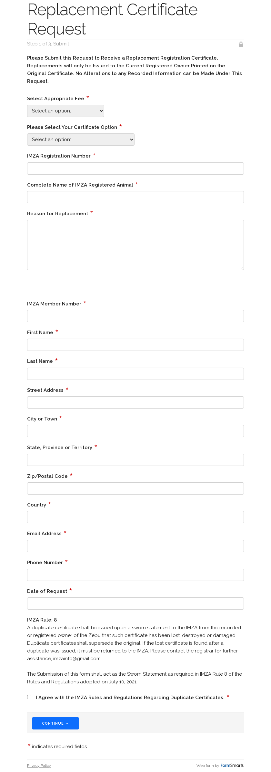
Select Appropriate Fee (58, 97)
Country (39, 504)
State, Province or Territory (62, 446)
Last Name (42, 360)
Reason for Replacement (60, 213)
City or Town (44, 418)
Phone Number (47, 561)
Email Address (46, 532)
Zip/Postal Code (50, 475)
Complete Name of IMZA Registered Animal (82, 184)
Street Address (47, 389)
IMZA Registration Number (61, 155)
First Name (42, 331)
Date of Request (49, 590)
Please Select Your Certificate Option (74, 126)
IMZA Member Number (56, 303)
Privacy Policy (39, 765)
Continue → (55, 723)
